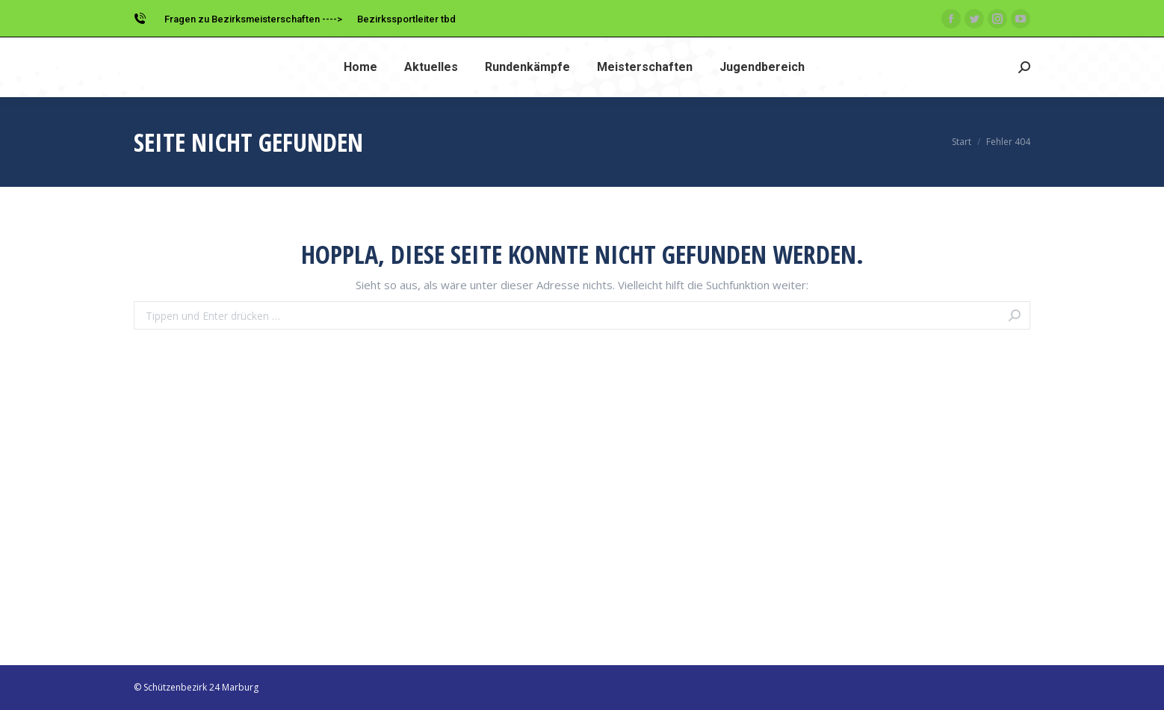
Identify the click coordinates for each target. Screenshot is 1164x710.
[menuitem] (360, 67)
